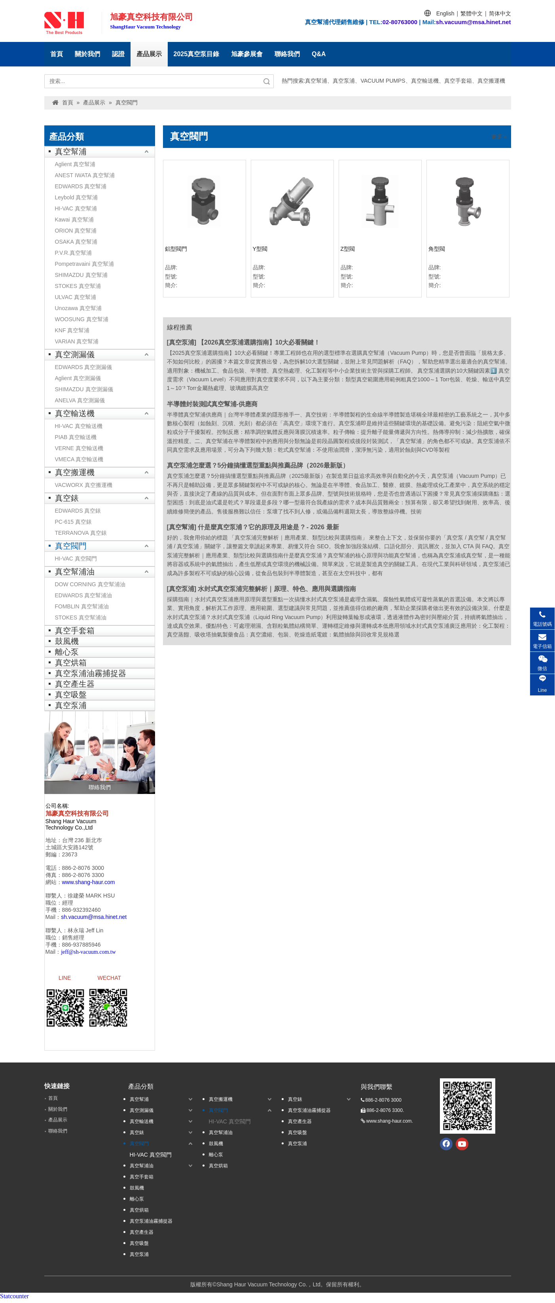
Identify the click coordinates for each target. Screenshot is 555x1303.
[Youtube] (462, 1147)
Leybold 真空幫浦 (76, 197)
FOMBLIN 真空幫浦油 (82, 606)
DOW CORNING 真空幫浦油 (90, 584)
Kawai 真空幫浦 (74, 219)
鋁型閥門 (176, 249)
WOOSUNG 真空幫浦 (81, 319)
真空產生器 (75, 684)
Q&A (319, 54)
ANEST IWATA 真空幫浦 (85, 175)
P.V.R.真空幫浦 (73, 253)
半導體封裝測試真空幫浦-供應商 (212, 404)
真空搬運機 (75, 472)
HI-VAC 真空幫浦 (76, 208)
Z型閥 (348, 249)
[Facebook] (446, 1147)
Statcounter (14, 1299)
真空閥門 (71, 546)
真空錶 (67, 498)
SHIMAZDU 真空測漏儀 (84, 389)
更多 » (499, 136)
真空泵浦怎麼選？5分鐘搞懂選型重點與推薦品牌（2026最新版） (258, 465)
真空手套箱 (75, 630)
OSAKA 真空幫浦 (76, 242)
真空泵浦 (71, 705)
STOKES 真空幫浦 (78, 286)
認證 (118, 54)
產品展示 (149, 54)
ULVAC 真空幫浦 (76, 297)
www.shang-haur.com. (389, 1124)
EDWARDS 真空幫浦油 (83, 595)
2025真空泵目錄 (197, 54)
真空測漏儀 (75, 354)
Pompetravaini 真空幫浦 (84, 264)
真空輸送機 (75, 413)
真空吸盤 (71, 694)
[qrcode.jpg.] (467, 1109)
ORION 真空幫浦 (76, 230)
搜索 (266, 81)
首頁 (56, 54)
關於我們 (87, 54)
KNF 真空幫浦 (72, 330)
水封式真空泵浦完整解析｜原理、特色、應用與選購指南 (277, 588)
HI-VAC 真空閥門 (76, 558)
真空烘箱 (71, 662)
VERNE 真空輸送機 (79, 448)
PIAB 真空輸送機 (76, 437)
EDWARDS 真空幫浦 (81, 186)
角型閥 (436, 249)
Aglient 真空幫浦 (75, 164)
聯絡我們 (287, 54)
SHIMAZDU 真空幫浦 (81, 275)
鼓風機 (67, 641)
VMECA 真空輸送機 (79, 459)
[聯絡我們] (99, 752)
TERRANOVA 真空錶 (81, 533)
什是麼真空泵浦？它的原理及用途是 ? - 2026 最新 (268, 527)
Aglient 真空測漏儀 (78, 378)
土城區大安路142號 (69, 847)
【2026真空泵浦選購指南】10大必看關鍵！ (259, 342)
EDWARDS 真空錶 (78, 511)
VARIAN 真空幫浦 (77, 341)
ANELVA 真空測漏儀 (80, 400)
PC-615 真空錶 (73, 522)
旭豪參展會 (247, 54)
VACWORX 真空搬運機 (83, 485)
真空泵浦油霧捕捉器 (90, 673)
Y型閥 (260, 249)
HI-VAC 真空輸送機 (78, 426)
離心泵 (67, 652)
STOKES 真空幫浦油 (80, 617)
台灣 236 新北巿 (82, 840)
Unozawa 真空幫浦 (78, 308)
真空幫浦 (71, 151)
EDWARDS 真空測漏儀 (83, 367)
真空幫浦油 (75, 571)
